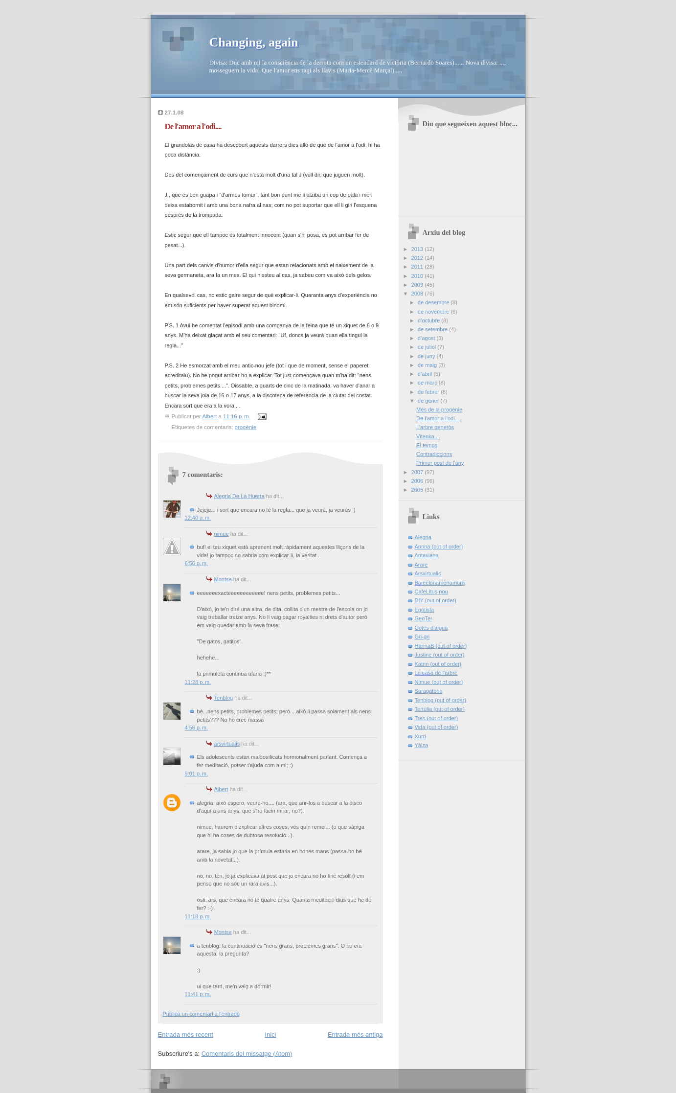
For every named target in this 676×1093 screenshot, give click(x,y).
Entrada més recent (185, 1034)
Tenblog (223, 698)
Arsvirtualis (428, 573)
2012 (418, 258)
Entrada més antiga (355, 1034)
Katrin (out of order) (438, 664)
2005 (418, 490)
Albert (221, 789)
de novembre (434, 312)
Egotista (424, 610)
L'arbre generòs (435, 427)
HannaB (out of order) (441, 646)
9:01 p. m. (196, 773)
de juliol (428, 347)
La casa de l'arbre (436, 673)
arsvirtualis (227, 744)
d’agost (427, 338)
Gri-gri (422, 636)
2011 (418, 267)
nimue (221, 534)
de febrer (429, 392)
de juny (427, 356)
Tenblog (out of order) (441, 700)
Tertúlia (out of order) (440, 709)
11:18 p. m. (198, 916)
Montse (223, 579)
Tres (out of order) (436, 718)
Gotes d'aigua (431, 628)
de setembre (433, 329)
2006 (418, 481)
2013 (418, 249)
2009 (418, 285)
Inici (270, 1034)
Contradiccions (434, 454)
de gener (429, 401)
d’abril (426, 374)
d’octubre (430, 320)
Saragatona (429, 691)
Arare (421, 565)
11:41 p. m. (198, 994)
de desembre (434, 302)
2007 (418, 472)
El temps (426, 445)
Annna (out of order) (439, 546)
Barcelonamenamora (440, 583)
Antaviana (427, 555)
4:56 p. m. (196, 727)
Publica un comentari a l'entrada (201, 1014)
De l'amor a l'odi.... (438, 418)
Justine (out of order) (440, 655)
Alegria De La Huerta (239, 496)
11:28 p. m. (198, 682)
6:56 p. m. (196, 563)
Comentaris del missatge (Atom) (247, 1053)
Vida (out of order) (436, 727)
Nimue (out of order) (439, 682)
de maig (428, 365)
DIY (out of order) (435, 600)
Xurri (420, 736)
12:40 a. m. (198, 518)
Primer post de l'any (440, 463)
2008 (418, 293)
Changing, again (253, 42)
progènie (246, 427)
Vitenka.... (428, 436)
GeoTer (423, 618)
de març (428, 383)
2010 (418, 276)
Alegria (423, 537)
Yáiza (421, 745)
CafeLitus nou (431, 591)
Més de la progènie (439, 409)
